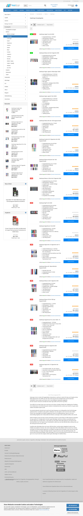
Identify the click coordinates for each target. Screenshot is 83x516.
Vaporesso (9, 43)
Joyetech (9, 54)
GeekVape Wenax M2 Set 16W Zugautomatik (50, 120)
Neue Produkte (54, 4)
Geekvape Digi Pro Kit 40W (45, 203)
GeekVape (9, 36)
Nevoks (8, 58)
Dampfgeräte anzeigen (11, 29)
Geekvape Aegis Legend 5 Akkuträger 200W (49, 71)
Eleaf (8, 49)
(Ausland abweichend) (55, 48)
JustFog (9, 56)
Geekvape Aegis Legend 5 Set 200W (48, 96)
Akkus (6, 89)
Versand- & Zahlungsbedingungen (12, 453)
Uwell (8, 40)
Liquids (15, 10)
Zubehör (8, 70)
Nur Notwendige (73, 509)
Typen (7, 74)
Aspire (8, 47)
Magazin (6, 92)
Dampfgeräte (40, 10)
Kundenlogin (67, 1)
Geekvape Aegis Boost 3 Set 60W (47, 226)
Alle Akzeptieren (73, 505)
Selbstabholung (8, 96)
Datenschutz (7, 466)
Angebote (54, 6)
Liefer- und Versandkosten (10, 472)
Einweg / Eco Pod (30, 10)
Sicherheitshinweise (9, 477)
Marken (7, 31)
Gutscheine (7, 99)
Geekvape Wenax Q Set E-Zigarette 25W (48, 280)
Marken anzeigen (11, 34)
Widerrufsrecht (8, 458)
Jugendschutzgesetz (9, 463)
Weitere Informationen (72, 512)
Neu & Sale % (8, 10)
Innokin (8, 52)
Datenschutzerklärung (44, 509)
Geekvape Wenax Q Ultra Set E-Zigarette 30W (50, 178)
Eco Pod (9, 67)
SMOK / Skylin (10, 61)
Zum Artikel (71, 48)
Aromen (22, 10)
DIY (65, 10)
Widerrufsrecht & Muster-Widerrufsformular (14, 455)
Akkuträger (58, 10)
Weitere (70, 10)
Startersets (8, 72)
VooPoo (8, 45)
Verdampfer (50, 10)
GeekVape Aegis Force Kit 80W (46, 34)
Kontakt (6, 450)
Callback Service (8, 474)
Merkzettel (75, 1)
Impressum (7, 448)
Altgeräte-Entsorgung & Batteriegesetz (13, 461)
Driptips (6, 86)
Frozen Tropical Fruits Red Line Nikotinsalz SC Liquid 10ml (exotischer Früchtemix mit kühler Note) (15, 230)
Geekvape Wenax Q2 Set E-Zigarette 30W (49, 53)
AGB (6, 469)
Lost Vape (9, 38)
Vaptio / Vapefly (10, 63)
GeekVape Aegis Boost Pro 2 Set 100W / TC (49, 319)
